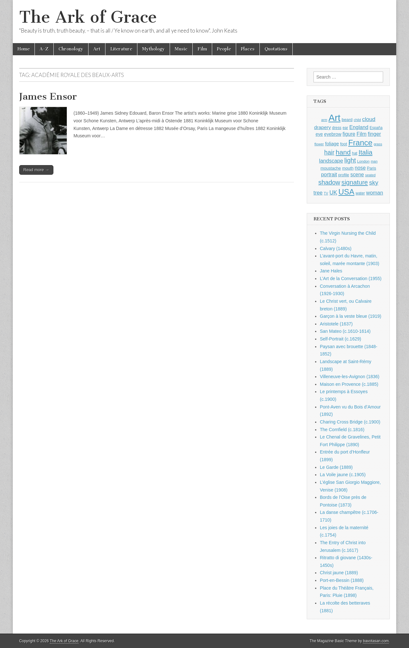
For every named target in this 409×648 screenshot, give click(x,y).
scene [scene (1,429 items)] (357, 174)
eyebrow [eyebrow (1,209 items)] (332, 134)
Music (181, 49)
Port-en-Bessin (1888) (342, 580)
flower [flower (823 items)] (319, 144)
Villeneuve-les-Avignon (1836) (349, 376)
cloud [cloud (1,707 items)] (368, 119)
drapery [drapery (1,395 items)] (322, 127)
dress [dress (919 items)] (336, 128)
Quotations (276, 49)
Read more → (36, 169)
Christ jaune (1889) (339, 572)
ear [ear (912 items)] (345, 128)
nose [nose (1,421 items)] (360, 168)
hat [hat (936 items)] (354, 153)
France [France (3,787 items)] (360, 142)
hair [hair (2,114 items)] (329, 152)
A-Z (44, 49)
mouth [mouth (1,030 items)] (348, 168)
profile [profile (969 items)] (343, 175)
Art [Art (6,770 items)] (334, 117)
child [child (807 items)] (357, 120)
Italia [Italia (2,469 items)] (365, 152)
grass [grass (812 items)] (378, 144)
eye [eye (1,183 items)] (319, 134)
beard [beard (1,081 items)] (347, 119)
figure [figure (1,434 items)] (349, 134)
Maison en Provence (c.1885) (349, 384)
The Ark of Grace (88, 17)
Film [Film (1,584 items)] (362, 134)
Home (24, 49)
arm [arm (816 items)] (324, 120)
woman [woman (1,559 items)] (374, 192)
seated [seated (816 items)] (370, 175)
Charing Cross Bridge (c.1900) (350, 421)
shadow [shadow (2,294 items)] (329, 182)
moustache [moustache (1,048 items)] (330, 168)
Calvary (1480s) (335, 248)
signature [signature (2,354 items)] (355, 182)
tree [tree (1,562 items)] (317, 192)
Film (202, 49)
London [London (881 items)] (363, 161)
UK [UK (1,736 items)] (333, 192)
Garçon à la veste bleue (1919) (350, 316)
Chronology (70, 49)
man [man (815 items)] (374, 161)
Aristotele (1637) (336, 323)
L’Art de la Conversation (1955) (351, 278)
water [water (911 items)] (360, 193)
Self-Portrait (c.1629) (340, 338)
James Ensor (48, 96)
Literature (121, 49)
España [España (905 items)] (376, 128)
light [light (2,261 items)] (350, 160)
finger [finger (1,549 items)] (374, 134)
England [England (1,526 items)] (358, 127)
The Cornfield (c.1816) (342, 429)
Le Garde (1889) (336, 467)
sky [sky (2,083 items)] (373, 182)
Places (248, 49)
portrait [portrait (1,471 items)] (329, 174)
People (224, 49)
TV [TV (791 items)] (326, 193)
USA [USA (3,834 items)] (346, 191)
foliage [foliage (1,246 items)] (332, 143)
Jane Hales (331, 270)
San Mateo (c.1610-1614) (345, 331)
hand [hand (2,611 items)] (343, 152)
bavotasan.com (376, 641)
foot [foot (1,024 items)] (343, 143)
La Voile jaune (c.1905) (343, 474)
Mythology (153, 49)
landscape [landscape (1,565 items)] (331, 161)
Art (96, 49)
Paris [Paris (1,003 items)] (371, 168)
